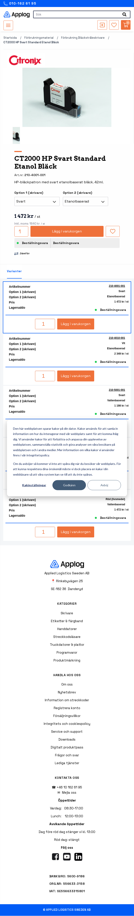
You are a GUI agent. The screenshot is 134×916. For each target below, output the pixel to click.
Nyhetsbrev (67, 692)
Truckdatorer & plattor (67, 645)
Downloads (67, 740)
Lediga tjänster (67, 763)
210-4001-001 (117, 286)
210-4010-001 (117, 338)
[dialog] (67, 458)
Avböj (104, 485)
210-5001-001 (117, 390)
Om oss (67, 684)
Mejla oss (69, 793)
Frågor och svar (67, 755)
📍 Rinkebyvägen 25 (67, 581)
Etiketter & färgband (67, 621)
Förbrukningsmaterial (39, 38)
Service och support (67, 732)
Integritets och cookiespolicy (67, 724)
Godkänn (69, 485)
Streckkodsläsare (66, 637)
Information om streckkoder (67, 700)
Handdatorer (67, 629)
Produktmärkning (67, 660)
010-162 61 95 (19, 3)
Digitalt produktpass (67, 747)
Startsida (10, 38)
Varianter (14, 271)
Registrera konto (67, 708)
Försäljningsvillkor (66, 716)
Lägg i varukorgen (67, 231)
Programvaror (67, 653)
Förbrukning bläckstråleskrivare (83, 38)
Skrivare (67, 613)
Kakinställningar (34, 485)
